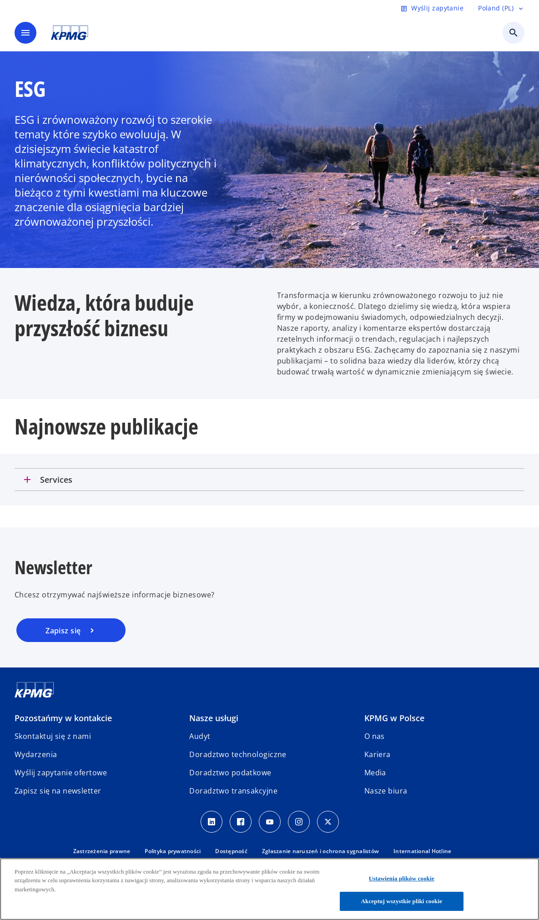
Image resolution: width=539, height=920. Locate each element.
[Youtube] (270, 822)
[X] (328, 822)
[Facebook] (241, 822)
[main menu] (25, 33)
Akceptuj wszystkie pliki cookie (401, 901)
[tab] (269, 479)
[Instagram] (299, 822)
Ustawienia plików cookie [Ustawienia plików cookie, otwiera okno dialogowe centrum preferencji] (401, 878)
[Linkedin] (211, 822)
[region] (269, 889)
